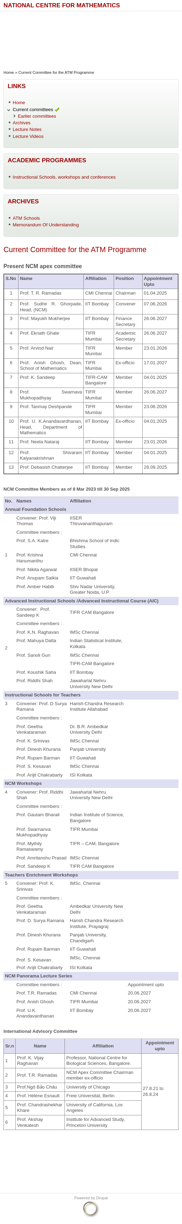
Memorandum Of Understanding (46, 224)
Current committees (33, 109)
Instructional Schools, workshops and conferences (64, 177)
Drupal (102, 1198)
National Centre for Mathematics (61, 5)
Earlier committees (37, 116)
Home (8, 72)
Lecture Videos (28, 136)
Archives (22, 122)
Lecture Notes (27, 129)
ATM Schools (26, 218)
